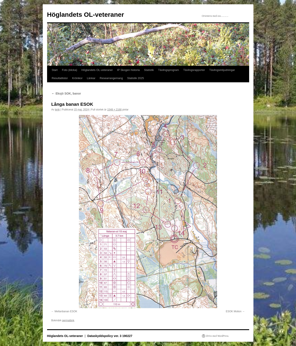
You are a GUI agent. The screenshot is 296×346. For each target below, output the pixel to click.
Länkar (91, 78)
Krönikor (77, 78)
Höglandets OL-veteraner (85, 14)
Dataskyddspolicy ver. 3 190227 (109, 336)
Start (55, 70)
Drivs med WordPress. (217, 335)
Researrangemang (111, 78)
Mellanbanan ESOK (66, 311)
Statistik (149, 70)
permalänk (68, 320)
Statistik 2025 (135, 78)
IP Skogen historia (128, 70)
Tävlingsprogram (168, 70)
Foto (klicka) (69, 70)
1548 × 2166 (114, 109)
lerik (57, 109)
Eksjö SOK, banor (66, 93)
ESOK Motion (233, 311)
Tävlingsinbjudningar (222, 70)
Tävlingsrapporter (194, 70)
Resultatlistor (60, 78)
